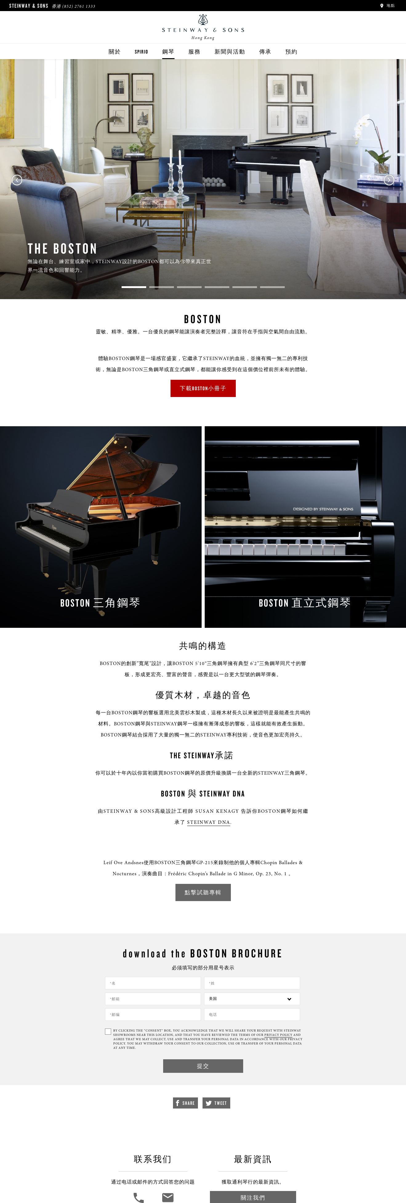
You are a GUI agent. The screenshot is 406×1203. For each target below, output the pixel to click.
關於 (115, 51)
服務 (194, 51)
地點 (387, 5)
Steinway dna (208, 822)
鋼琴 (168, 51)
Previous (17, 180)
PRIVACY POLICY (278, 1035)
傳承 (265, 51)
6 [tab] (272, 287)
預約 (291, 51)
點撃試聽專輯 (203, 892)
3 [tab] (189, 287)
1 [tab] (134, 287)
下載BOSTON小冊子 (203, 388)
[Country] (252, 998)
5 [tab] (244, 287)
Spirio (141, 51)
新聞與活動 (230, 51)
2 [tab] (161, 287)
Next (389, 180)
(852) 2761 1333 (78, 6)
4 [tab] (217, 287)
